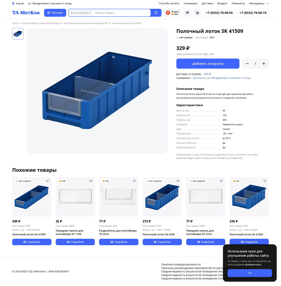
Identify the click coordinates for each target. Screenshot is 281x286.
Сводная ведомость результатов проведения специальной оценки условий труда (211, 271)
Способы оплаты (169, 3)
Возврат (222, 3)
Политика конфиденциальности (181, 264)
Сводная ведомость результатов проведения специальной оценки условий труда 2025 (215, 278)
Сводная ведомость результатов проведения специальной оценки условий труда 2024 (215, 275)
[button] (156, 13)
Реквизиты (238, 3)
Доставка (207, 3)
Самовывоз (190, 3)
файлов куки (253, 264)
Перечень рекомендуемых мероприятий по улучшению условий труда (205, 268)
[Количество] (255, 63)
